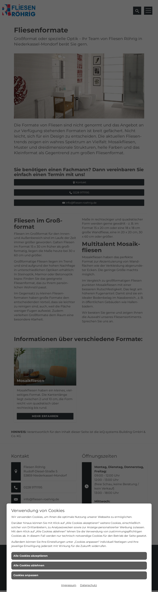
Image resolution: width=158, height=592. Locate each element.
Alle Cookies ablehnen (28, 565)
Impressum (68, 585)
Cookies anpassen (25, 575)
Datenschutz (88, 585)
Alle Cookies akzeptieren (30, 555)
